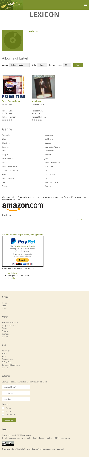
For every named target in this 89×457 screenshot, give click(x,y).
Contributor (10, 414)
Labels (4, 305)
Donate (5, 336)
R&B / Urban (50, 174)
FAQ (4, 356)
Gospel (5, 154)
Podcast (9, 411)
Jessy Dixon (36, 101)
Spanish (5, 186)
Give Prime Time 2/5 (5, 120)
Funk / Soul (49, 150)
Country (5, 147)
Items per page (55, 65)
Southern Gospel (51, 182)
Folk (4, 150)
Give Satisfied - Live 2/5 (35, 120)
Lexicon (32, 31)
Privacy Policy (7, 359)
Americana (49, 135)
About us (6, 351)
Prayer (4, 328)
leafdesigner (13, 273)
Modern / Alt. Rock (9, 166)
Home (4, 303)
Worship (48, 186)
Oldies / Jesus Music (10, 170)
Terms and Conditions (11, 365)
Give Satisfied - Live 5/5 (41, 120)
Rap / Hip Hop (8, 178)
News (4, 308)
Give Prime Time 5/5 (11, 120)
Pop (46, 170)
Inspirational (50, 154)
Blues (4, 139)
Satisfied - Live (38, 104)
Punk (4, 174)
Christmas (6, 143)
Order (34, 65)
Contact (5, 334)
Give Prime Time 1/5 (3, 120)
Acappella (6, 135)
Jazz (46, 158)
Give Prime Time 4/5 (9, 120)
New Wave (49, 166)
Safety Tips (6, 362)
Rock (47, 178)
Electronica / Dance (52, 147)
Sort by (5, 65)
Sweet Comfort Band (11, 101)
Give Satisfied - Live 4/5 (39, 120)
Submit (5, 331)
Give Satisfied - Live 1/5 (33, 120)
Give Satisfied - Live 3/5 (37, 120)
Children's (49, 139)
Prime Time (7, 104)
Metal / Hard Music (52, 162)
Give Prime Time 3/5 (7, 120)
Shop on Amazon (9, 325)
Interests (5, 404)
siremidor (11, 278)
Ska (3, 182)
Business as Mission (10, 322)
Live (3, 162)
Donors (5, 367)
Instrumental (7, 158)
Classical (48, 143)
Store (4, 353)
